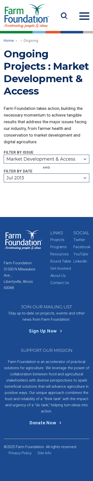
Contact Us (59, 283)
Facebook (81, 247)
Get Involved (60, 268)
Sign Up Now (46, 331)
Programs (58, 247)
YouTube (80, 254)
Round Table (60, 261)
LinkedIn (80, 261)
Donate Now (46, 422)
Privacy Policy (20, 453)
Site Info (44, 453)
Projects (57, 240)
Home (9, 41)
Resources (59, 254)
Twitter (79, 240)
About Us (58, 275)
